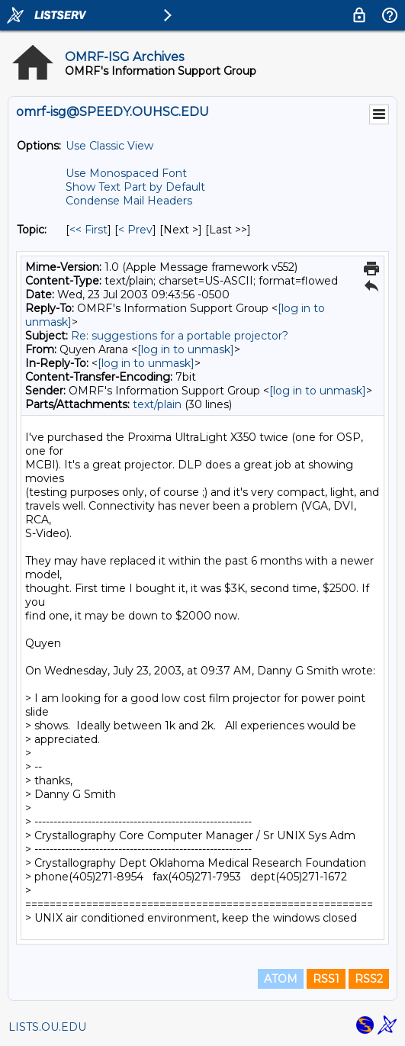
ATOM (280, 979)
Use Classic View (109, 146)
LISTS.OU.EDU (47, 1027)
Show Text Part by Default (135, 187)
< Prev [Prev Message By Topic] (135, 230)
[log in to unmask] (185, 349)
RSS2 (369, 979)
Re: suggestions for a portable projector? (179, 336)
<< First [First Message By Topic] (88, 230)
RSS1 (326, 979)
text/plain (157, 404)
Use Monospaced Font (126, 173)
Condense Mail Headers (129, 201)
